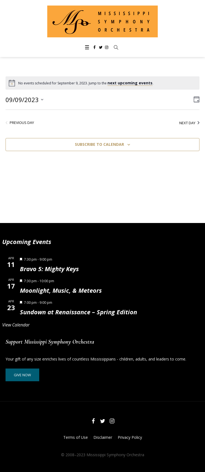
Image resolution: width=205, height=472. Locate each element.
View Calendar (16, 325)
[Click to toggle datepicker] (24, 99)
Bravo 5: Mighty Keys (49, 268)
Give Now (22, 374)
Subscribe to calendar (99, 144)
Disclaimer (102, 437)
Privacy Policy (130, 437)
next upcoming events (130, 82)
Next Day (189, 122)
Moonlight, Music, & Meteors (61, 290)
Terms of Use (75, 437)
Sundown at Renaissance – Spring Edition (78, 312)
